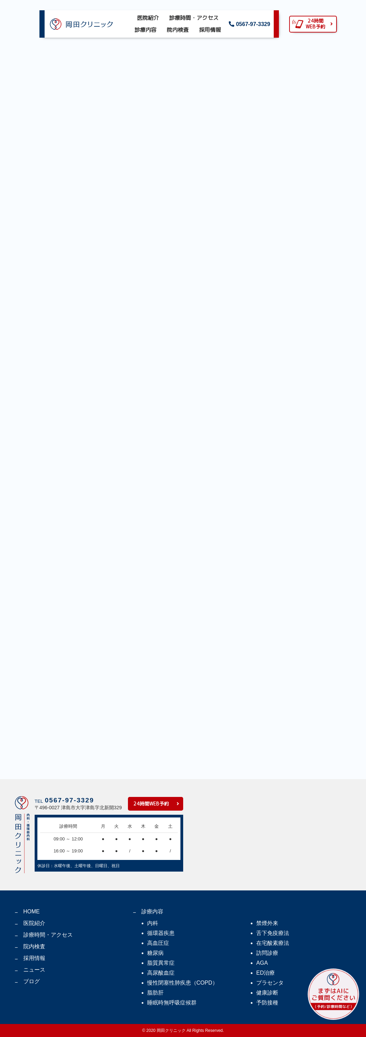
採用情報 (210, 30)
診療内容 (145, 30)
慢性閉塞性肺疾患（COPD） (182, 983)
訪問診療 (267, 953)
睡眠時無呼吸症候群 (172, 1002)
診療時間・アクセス (194, 18)
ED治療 (265, 973)
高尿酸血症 (161, 973)
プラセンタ (270, 983)
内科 (152, 923)
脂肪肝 (155, 993)
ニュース (34, 970)
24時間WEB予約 (151, 803)
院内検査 (178, 30)
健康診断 (267, 993)
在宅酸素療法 (272, 943)
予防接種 (267, 1002)
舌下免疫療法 (272, 933)
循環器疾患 (161, 933)
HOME (31, 911)
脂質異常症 (161, 963)
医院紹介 (148, 18)
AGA (262, 963)
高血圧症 (158, 943)
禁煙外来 (267, 923)
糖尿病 (155, 953)
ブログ (31, 981)
